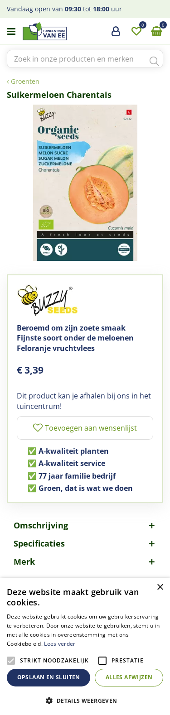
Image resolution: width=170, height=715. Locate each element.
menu (11, 31)
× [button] (159, 587)
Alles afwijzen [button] (129, 677)
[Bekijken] (156, 31)
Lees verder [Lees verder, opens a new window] (59, 644)
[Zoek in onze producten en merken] (85, 59)
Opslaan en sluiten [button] (48, 677)
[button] (85, 700)
